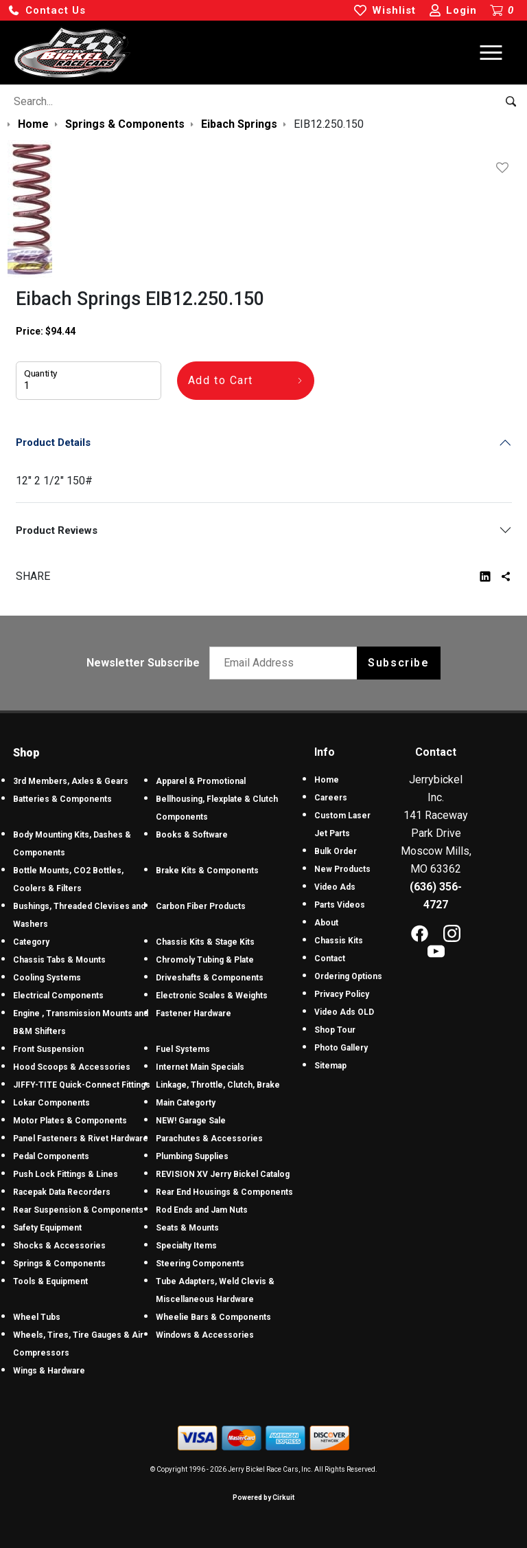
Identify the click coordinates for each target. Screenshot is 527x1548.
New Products (342, 869)
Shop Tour (334, 1030)
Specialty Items (186, 1245)
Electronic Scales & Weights (212, 995)
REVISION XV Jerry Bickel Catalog (223, 1174)
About (326, 923)
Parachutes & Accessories (209, 1138)
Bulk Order (335, 851)
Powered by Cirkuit (263, 1497)
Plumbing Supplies (192, 1156)
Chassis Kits (338, 940)
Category (31, 942)
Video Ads (334, 887)
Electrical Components (58, 995)
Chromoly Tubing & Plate (205, 960)
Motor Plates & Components (70, 1120)
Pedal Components (51, 1156)
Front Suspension (48, 1049)
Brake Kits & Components (207, 870)
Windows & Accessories (205, 1335)
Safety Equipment (47, 1228)
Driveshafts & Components (210, 978)
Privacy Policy (341, 994)
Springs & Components (59, 1263)
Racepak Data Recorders (61, 1192)
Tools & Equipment (50, 1281)
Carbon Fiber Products (201, 906)
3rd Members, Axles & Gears (70, 781)
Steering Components (200, 1263)
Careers (330, 798)
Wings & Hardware (49, 1371)
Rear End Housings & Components (224, 1192)
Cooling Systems (47, 978)
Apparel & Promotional (201, 781)
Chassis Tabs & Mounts (59, 960)
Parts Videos (339, 905)
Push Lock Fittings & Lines (65, 1174)
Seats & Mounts (187, 1228)
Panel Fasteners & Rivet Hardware (80, 1138)
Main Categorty (185, 1103)
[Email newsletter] (286, 663)
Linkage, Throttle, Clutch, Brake (218, 1085)
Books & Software (192, 835)
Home (326, 780)
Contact (329, 958)
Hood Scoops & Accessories (71, 1067)
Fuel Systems (183, 1049)
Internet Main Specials (200, 1067)
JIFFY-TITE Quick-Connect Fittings (81, 1085)
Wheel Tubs (36, 1317)
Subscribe (398, 662)
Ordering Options (348, 976)
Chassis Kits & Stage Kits (205, 942)
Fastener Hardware (193, 1013)
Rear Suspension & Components (78, 1210)
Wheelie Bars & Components (213, 1317)
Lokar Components (51, 1103)
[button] (47, 11)
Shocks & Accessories (59, 1245)
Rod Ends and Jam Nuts (202, 1210)
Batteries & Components (62, 799)
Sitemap (330, 1065)
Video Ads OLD (344, 1012)
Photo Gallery (341, 1048)
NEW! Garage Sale (191, 1120)
